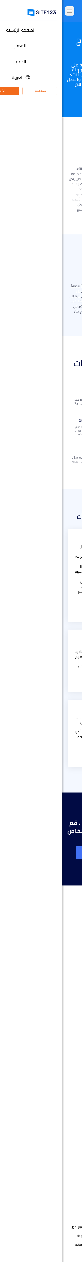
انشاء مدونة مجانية (60, 1098)
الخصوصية (51, 1244)
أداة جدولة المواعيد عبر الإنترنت (53, 1124)
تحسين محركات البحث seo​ (56, 1144)
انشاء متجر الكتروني (60, 1019)
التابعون (67, 1186)
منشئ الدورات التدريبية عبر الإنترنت (51, 1111)
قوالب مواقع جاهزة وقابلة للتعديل (49, 983)
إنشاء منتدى (65, 1104)
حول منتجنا (66, 1160)
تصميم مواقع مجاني (59, 1137)
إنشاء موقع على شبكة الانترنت (41, 852)
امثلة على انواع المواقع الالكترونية (50, 977)
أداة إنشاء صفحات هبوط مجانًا (53, 1032)
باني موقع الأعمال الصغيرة (55, 1078)
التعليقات (67, 970)
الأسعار (68, 957)
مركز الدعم (66, 1166)
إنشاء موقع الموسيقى (57, 1058)
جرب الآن (41, 99)
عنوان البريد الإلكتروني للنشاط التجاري (48, 1091)
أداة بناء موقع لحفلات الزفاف (53, 1065)
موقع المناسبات (62, 1052)
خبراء (70, 1192)
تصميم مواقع (64, 1012)
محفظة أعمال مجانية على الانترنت (51, 1071)
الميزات (68, 964)
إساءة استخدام (33, 1244)
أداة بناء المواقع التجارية (57, 1038)
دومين (68, 1025)
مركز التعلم (66, 1173)
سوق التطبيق (58, 990)
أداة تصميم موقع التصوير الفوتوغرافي (47, 1045)
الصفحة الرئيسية (62, 951)
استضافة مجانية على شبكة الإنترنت (50, 1131)
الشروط (64, 1244)
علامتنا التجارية (63, 1199)
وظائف (62, 1179)
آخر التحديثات (65, 997)
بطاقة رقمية (65, 1085)
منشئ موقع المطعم (59, 1117)
